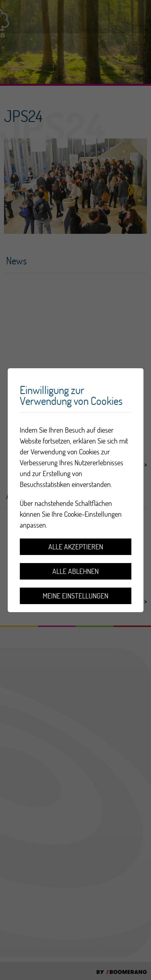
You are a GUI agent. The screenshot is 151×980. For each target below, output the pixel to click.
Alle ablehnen (75, 571)
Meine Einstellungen (75, 595)
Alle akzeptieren (75, 546)
